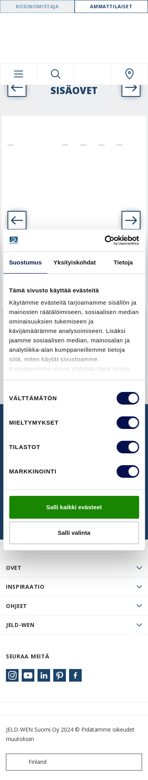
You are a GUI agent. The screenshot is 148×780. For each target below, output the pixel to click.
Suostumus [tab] (25, 262)
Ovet (14, 567)
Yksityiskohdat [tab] (75, 262)
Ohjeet (16, 606)
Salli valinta (74, 532)
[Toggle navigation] (18, 74)
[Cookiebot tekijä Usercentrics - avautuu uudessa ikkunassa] (105, 240)
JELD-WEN (20, 624)
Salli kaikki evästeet (74, 507)
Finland (28, 762)
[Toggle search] (56, 74)
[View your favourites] (92, 74)
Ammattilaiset (111, 6)
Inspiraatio (25, 586)
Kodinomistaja (37, 6)
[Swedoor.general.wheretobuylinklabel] (129, 74)
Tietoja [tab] (123, 262)
